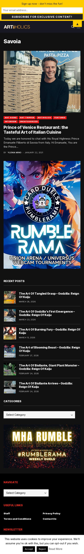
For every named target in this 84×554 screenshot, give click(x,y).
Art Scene (11, 118)
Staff (7, 513)
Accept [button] (29, 549)
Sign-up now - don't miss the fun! (42, 3)
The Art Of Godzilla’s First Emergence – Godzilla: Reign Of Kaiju (47, 313)
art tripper (27, 118)
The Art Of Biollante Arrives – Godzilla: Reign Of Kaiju (46, 385)
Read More (55, 549)
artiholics (44, 118)
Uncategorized (29, 122)
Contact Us (49, 518)
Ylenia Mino (14, 152)
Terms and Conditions (17, 518)
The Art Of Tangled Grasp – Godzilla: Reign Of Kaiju (49, 295)
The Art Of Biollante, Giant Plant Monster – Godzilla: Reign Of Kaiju (49, 367)
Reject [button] (42, 549)
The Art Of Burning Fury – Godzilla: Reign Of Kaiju (49, 331)
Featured (59, 118)
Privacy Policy (51, 513)
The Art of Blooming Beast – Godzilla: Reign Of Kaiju (49, 349)
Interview (10, 122)
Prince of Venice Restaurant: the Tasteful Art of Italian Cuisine (36, 130)
